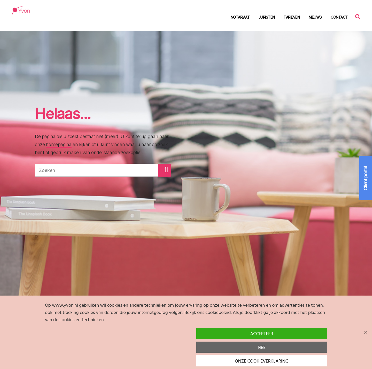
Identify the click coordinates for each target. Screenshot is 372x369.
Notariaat (240, 17)
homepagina (59, 144)
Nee (262, 347)
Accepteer (261, 334)
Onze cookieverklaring (262, 361)
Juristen (267, 17)
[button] (164, 170)
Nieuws (315, 17)
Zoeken (359, 16)
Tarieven (292, 17)
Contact (339, 17)
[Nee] (365, 332)
